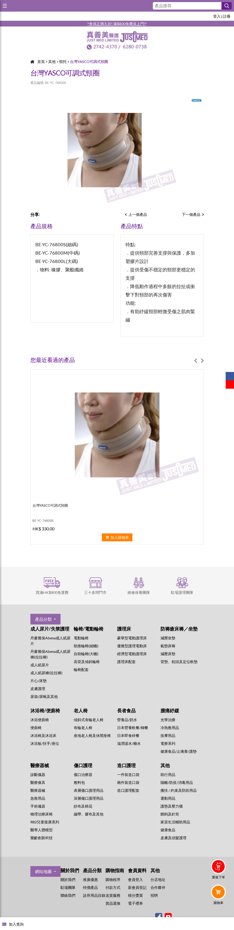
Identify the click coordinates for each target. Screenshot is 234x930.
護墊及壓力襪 (171, 806)
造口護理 (126, 765)
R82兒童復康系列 (44, 822)
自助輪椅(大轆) (86, 653)
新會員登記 (137, 887)
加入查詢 (16, 924)
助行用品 (167, 774)
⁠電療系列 (167, 743)
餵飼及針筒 (169, 814)
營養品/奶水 (127, 719)
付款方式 (113, 887)
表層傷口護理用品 (88, 790)
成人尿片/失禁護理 (49, 628)
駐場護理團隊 (182, 592)
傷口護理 (83, 765)
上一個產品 (137, 214)
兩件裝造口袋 (128, 782)
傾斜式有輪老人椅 (88, 719)
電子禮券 (135, 903)
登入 (217, 16)
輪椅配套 (81, 669)
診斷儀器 (37, 774)
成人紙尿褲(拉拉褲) (46, 672)
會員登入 (135, 879)
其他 (52, 61)
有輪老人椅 (83, 727)
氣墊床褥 (167, 646)
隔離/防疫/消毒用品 (176, 782)
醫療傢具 (37, 782)
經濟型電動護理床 (132, 653)
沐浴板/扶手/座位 (44, 743)
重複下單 (218, 877)
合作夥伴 (158, 887)
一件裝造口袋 (128, 774)
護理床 (124, 628)
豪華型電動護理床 (132, 638)
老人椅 (81, 710)
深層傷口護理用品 (88, 798)
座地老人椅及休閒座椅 (92, 735)
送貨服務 (113, 895)
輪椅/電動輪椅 (88, 628)
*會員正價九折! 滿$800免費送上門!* (117, 23)
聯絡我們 (68, 895)
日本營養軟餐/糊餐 (132, 727)
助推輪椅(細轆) (86, 646)
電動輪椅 (81, 638)
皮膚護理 (37, 688)
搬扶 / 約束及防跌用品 (178, 790)
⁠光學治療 (167, 719)
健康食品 (167, 830)
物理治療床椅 (41, 814)
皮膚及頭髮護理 (173, 837)
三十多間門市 (95, 592)
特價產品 (90, 887)
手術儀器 (37, 806)
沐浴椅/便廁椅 (45, 710)
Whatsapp (219, 915)
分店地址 (158, 879)
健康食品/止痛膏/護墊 (178, 751)
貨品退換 (113, 903)
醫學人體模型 (41, 830)
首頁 (41, 61)
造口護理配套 (128, 790)
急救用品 (37, 798)
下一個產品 (191, 214)
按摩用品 (167, 735)
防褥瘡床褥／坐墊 (179, 628)
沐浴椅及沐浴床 (43, 735)
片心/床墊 (38, 680)
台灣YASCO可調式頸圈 (89, 61)
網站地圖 (43, 871)
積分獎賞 (135, 895)
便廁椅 (36, 727)
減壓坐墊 (167, 638)
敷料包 (79, 782)
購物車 (218, 903)
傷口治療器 (83, 774)
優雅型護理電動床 (132, 646)
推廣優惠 (90, 879)
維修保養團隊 (139, 592)
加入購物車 (119, 537)
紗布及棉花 (83, 806)
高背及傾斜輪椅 (87, 661)
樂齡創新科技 (41, 837)
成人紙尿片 (39, 665)
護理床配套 (126, 661)
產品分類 (43, 619)
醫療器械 (39, 765)
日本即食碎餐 (128, 735)
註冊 (227, 16)
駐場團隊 (68, 887)
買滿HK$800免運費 (52, 592)
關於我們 (68, 879)
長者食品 (126, 710)
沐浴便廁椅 (39, 719)
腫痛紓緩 (169, 710)
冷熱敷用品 (169, 727)
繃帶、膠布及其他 (88, 814)
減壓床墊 (167, 653)
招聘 (154, 895)
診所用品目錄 (94, 895)
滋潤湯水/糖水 (129, 743)
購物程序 (113, 879)
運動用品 (167, 798)
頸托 (63, 61)
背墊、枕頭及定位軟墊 (179, 661)
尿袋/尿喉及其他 (44, 696)
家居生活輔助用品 (175, 822)
